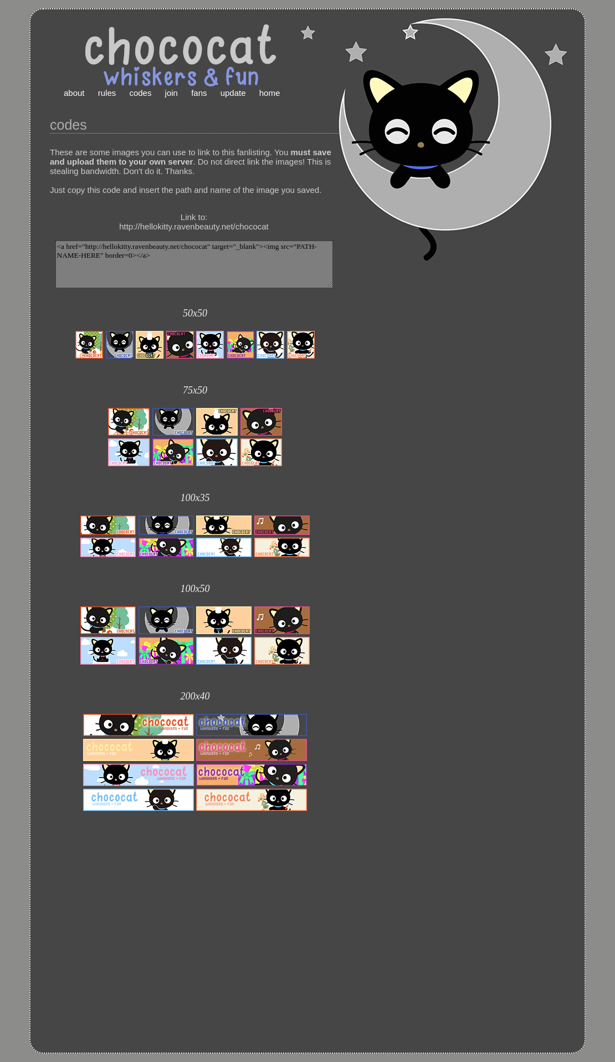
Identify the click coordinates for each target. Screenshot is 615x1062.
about (74, 93)
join (171, 93)
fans (199, 93)
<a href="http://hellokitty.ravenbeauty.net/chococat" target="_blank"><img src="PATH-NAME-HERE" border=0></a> (194, 264)
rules (107, 93)
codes (140, 93)
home (269, 93)
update (233, 93)
